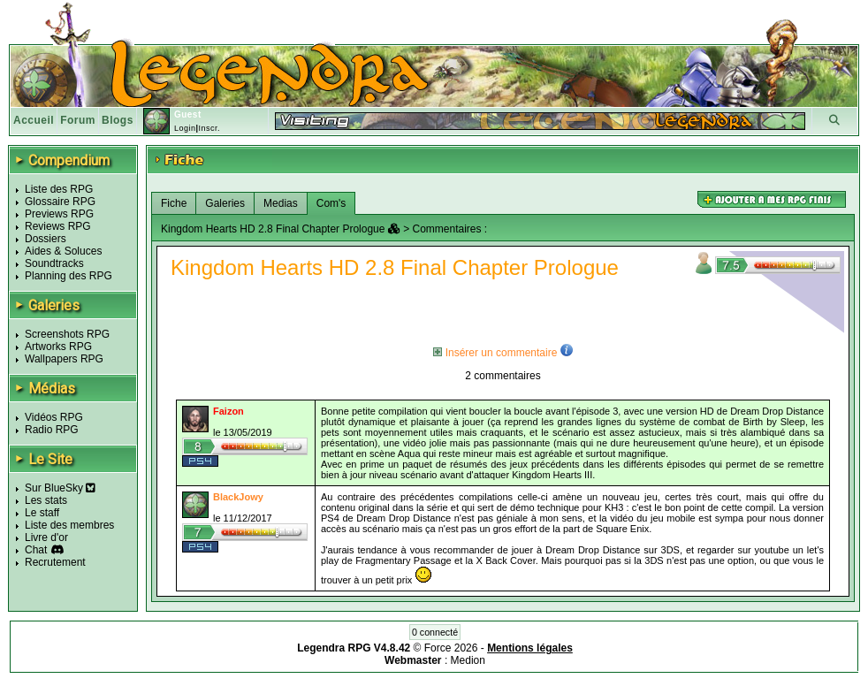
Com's (331, 203)
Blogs (117, 120)
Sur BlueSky (60, 488)
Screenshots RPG (67, 334)
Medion (468, 660)
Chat (36, 550)
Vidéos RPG (54, 417)
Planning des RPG (68, 276)
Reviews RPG (58, 226)
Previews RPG (59, 214)
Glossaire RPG (60, 201)
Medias (280, 203)
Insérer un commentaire (495, 353)
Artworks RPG (58, 346)
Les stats (46, 500)
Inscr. (209, 128)
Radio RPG (52, 429)
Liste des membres (69, 525)
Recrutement (55, 562)
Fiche (174, 203)
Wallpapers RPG (64, 359)
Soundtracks (54, 263)
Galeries (225, 203)
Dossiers (45, 238)
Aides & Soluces (63, 251)
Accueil (33, 120)
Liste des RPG (59, 189)
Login (185, 128)
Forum (77, 120)
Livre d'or (46, 537)
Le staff (42, 513)
